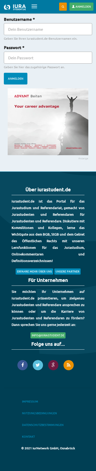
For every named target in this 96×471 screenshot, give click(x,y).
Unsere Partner (67, 271)
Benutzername (19, 19)
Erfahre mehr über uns (34, 271)
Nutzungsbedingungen (39, 413)
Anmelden (81, 6)
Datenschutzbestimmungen (42, 425)
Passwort (14, 47)
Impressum (30, 401)
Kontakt (28, 436)
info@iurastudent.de (48, 335)
